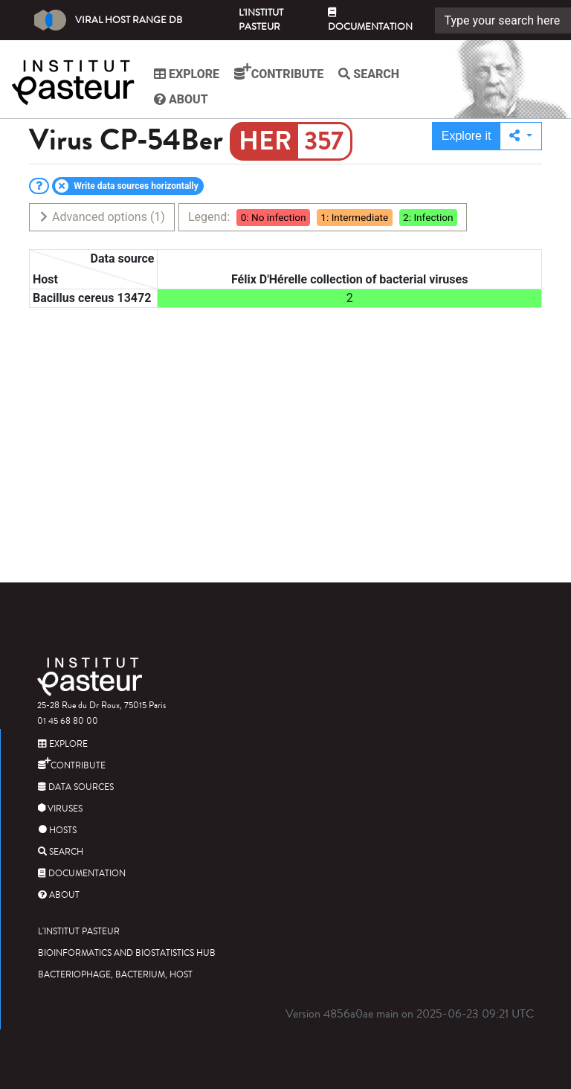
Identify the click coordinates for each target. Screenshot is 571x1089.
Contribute (278, 72)
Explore (186, 74)
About (181, 99)
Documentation (370, 20)
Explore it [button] (466, 135)
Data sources (76, 787)
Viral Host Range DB (108, 20)
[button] (521, 136)
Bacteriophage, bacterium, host (115, 974)
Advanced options (101, 217)
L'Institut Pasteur (261, 19)
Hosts (57, 830)
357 (323, 141)
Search (368, 74)
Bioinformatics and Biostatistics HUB (127, 953)
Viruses (60, 809)
